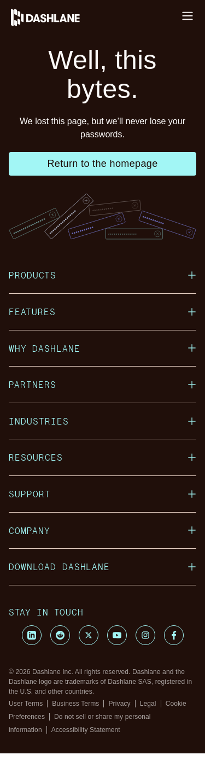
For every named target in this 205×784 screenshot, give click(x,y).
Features (102, 342)
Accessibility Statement (85, 760)
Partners (102, 415)
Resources (102, 488)
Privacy (119, 734)
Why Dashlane (102, 379)
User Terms (26, 734)
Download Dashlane (102, 597)
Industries (102, 451)
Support (102, 524)
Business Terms (75, 734)
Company (102, 561)
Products (102, 305)
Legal (148, 734)
